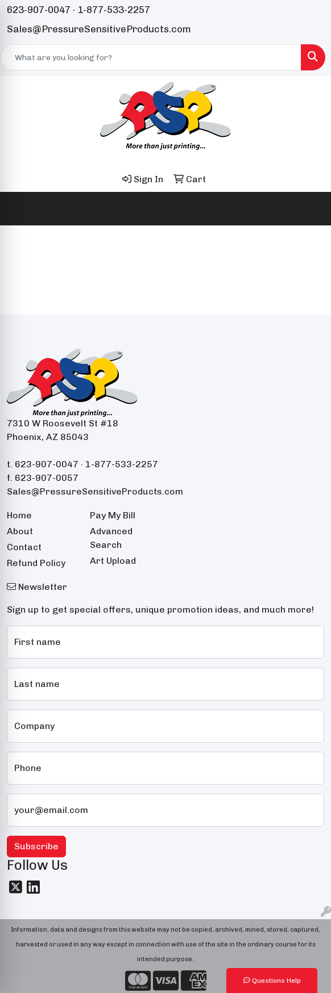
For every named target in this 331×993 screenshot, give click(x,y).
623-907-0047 (39, 9)
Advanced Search (111, 538)
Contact (24, 547)
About (20, 531)
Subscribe (36, 846)
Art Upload (113, 560)
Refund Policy (36, 563)
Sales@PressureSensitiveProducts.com (99, 29)
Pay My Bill (112, 515)
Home (19, 515)
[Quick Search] (150, 57)
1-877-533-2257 (113, 9)
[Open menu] (308, 209)
